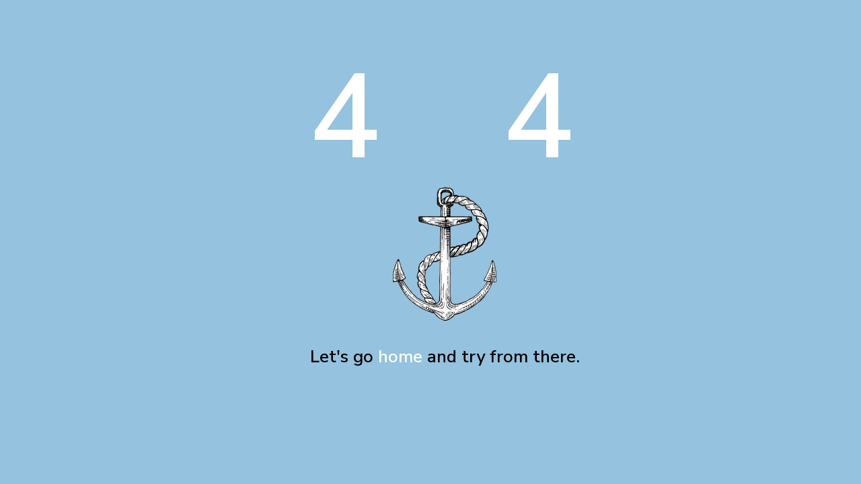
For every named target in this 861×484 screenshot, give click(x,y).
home (400, 356)
